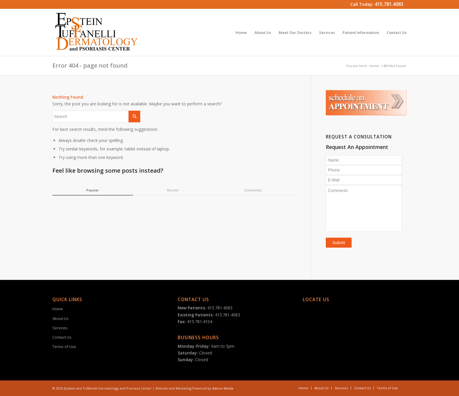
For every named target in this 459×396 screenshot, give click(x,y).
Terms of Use (64, 346)
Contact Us (61, 337)
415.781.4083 (389, 4)
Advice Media (222, 388)
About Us (60, 318)
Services (60, 327)
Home (374, 66)
